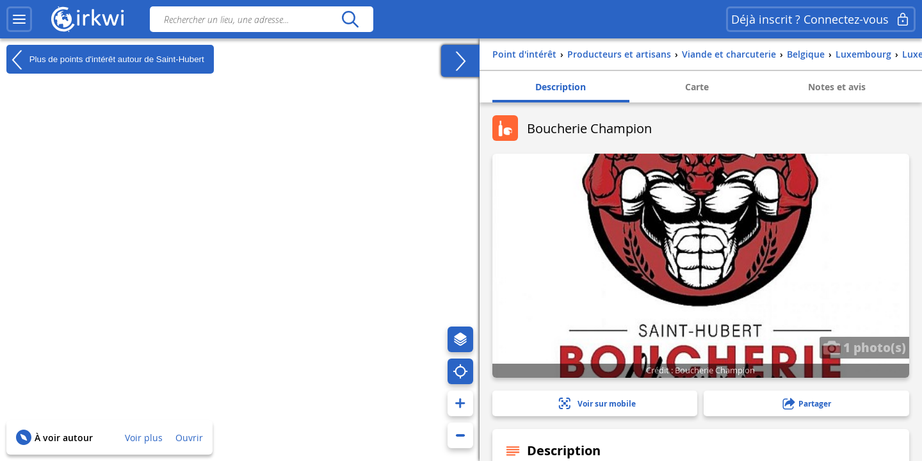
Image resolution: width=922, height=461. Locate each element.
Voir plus (144, 438)
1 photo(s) (864, 347)
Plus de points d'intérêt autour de (105, 59)
